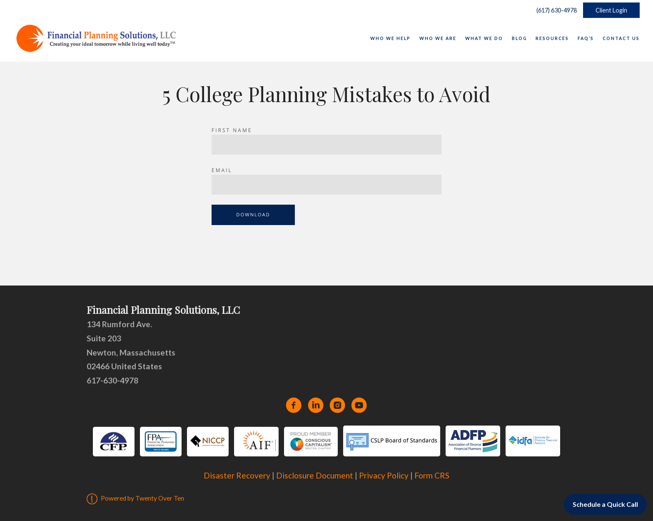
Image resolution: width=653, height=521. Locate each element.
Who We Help (390, 38)
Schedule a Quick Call (605, 504)
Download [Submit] (253, 214)
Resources (552, 38)
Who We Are (437, 38)
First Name (232, 130)
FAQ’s (586, 38)
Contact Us (621, 38)
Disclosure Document (314, 475)
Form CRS (431, 475)
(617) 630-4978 (555, 10)
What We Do (484, 38)
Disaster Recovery (237, 475)
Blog (519, 38)
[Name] (326, 145)
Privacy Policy (384, 475)
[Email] (326, 185)
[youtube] (359, 405)
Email (222, 170)
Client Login (611, 10)
